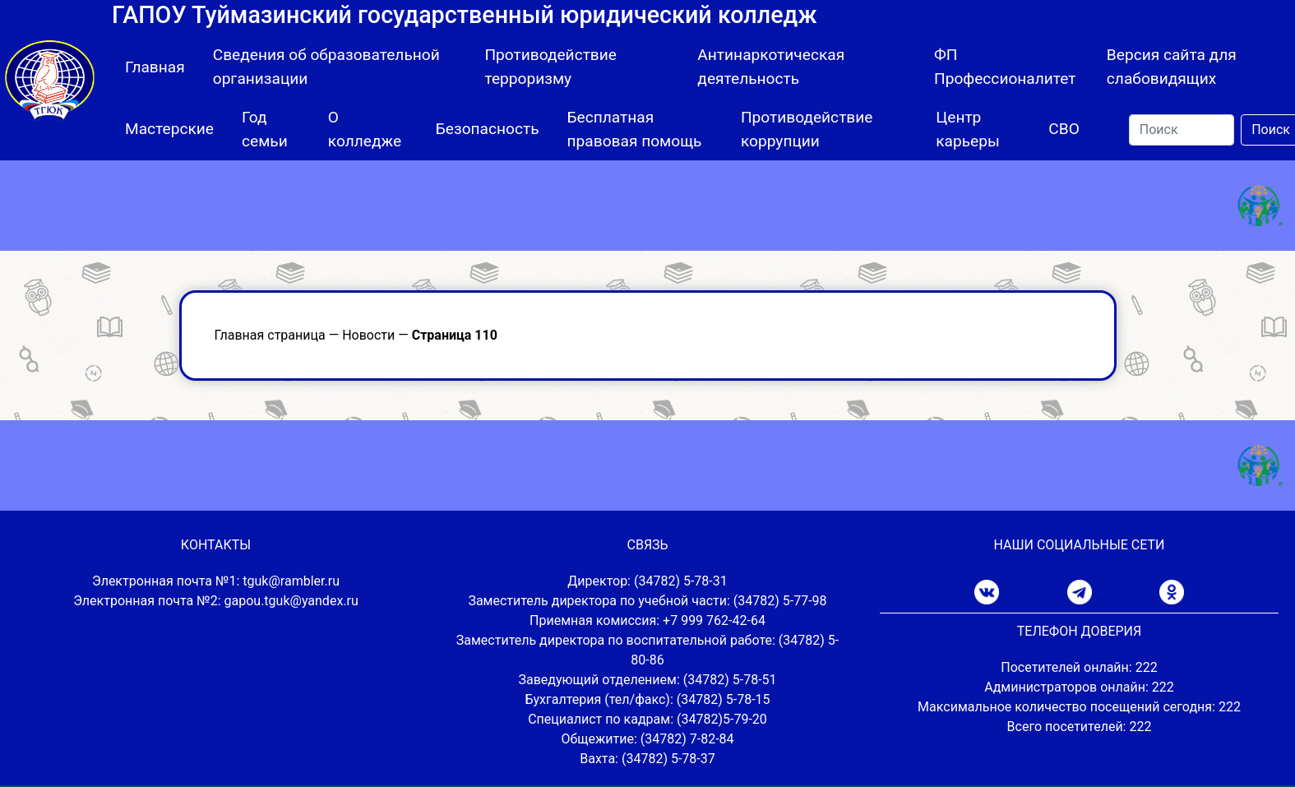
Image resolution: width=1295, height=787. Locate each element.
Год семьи (265, 129)
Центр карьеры (968, 129)
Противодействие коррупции (807, 129)
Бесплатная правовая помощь (634, 129)
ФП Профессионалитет (1005, 66)
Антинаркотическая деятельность (770, 66)
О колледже (364, 129)
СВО (1064, 128)
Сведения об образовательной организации (326, 66)
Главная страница (270, 335)
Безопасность (487, 128)
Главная (155, 67)
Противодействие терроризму (550, 66)
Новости (368, 335)
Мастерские (169, 128)
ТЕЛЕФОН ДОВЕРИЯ (1079, 631)
